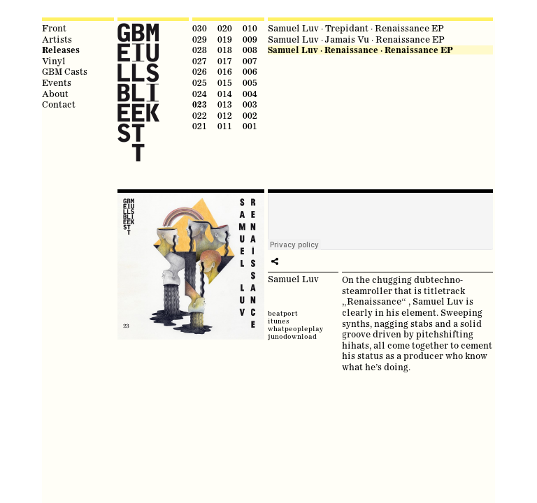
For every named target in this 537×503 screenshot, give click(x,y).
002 (250, 115)
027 (199, 61)
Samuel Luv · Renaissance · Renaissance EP (360, 50)
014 (224, 94)
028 (199, 49)
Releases (61, 50)
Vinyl (54, 61)
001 (250, 126)
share (275, 261)
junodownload (292, 336)
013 (224, 104)
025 (199, 82)
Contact (59, 104)
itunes (278, 321)
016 (224, 71)
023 (199, 104)
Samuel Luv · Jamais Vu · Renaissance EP (356, 39)
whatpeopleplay (295, 329)
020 (224, 28)
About (55, 94)
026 (199, 71)
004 (250, 94)
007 (250, 61)
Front (54, 28)
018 (224, 49)
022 (199, 115)
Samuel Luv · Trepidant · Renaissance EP (356, 28)
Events (56, 82)
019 (224, 39)
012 (224, 115)
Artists (57, 39)
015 (224, 82)
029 (199, 39)
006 (250, 71)
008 (250, 49)
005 (250, 82)
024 (199, 94)
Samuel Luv (293, 279)
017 (224, 61)
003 (250, 104)
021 (199, 126)
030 (199, 28)
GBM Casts (64, 71)
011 (224, 126)
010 (250, 28)
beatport (283, 313)
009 (250, 39)
